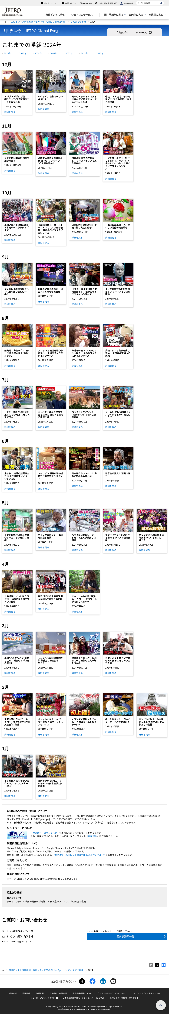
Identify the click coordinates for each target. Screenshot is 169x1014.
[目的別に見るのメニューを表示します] (137, 15)
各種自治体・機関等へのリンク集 (124, 997)
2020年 (99, 53)
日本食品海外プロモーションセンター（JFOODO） (84, 997)
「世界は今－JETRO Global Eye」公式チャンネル (79, 854)
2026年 (7, 53)
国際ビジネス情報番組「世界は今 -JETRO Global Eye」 (38, 21)
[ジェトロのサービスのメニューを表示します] (83, 15)
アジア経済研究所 (107, 3)
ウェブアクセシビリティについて (111, 993)
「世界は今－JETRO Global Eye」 (31, 30)
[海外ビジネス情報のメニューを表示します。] (56, 15)
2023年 (53, 53)
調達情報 (26, 993)
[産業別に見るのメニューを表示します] (157, 15)
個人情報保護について (82, 993)
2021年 (84, 53)
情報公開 (40, 993)
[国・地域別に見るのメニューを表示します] (114, 15)
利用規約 (92, 836)
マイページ (128, 3)
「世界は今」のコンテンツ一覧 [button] (134, 32)
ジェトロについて (51, 3)
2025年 (23, 53)
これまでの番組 (78, 21)
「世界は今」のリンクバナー (44, 832)
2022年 (69, 53)
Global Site (87, 3)
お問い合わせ (70, 3)
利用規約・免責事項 (58, 993)
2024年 (38, 53)
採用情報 (13, 993)
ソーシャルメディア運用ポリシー (146, 993)
